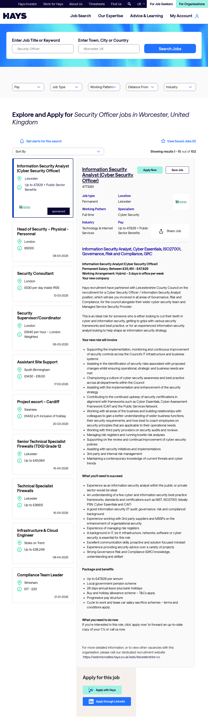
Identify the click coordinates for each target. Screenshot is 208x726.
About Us (75, 4)
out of (173, 151)
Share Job (170, 231)
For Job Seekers (161, 4)
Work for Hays (53, 4)
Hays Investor (27, 4)
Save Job (177, 170)
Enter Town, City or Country (103, 40)
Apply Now (150, 170)
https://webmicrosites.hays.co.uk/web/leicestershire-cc (121, 657)
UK (139, 4)
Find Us (116, 4)
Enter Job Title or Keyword (36, 40)
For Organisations (192, 4)
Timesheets (97, 4)
